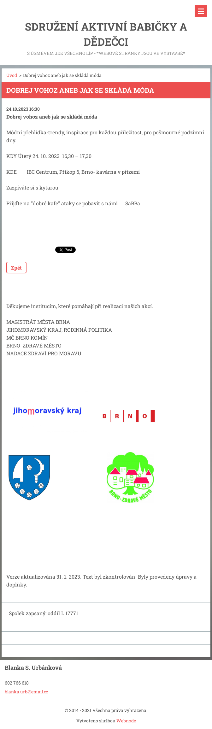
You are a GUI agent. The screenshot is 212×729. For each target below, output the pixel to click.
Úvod (11, 75)
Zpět (16, 267)
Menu (201, 11)
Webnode (126, 721)
